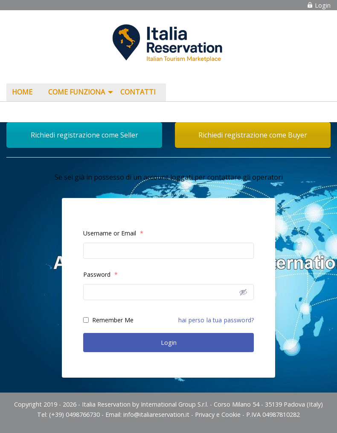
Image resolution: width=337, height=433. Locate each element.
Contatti (138, 92)
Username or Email (113, 233)
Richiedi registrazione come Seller (84, 135)
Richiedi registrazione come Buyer (252, 135)
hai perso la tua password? (216, 320)
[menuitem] (24, 92)
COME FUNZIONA (76, 92)
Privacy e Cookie (218, 414)
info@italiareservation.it (156, 414)
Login (319, 5)
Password (100, 274)
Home (22, 92)
